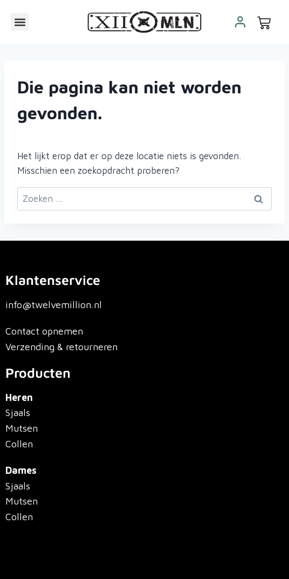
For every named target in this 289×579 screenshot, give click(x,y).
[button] (20, 22)
